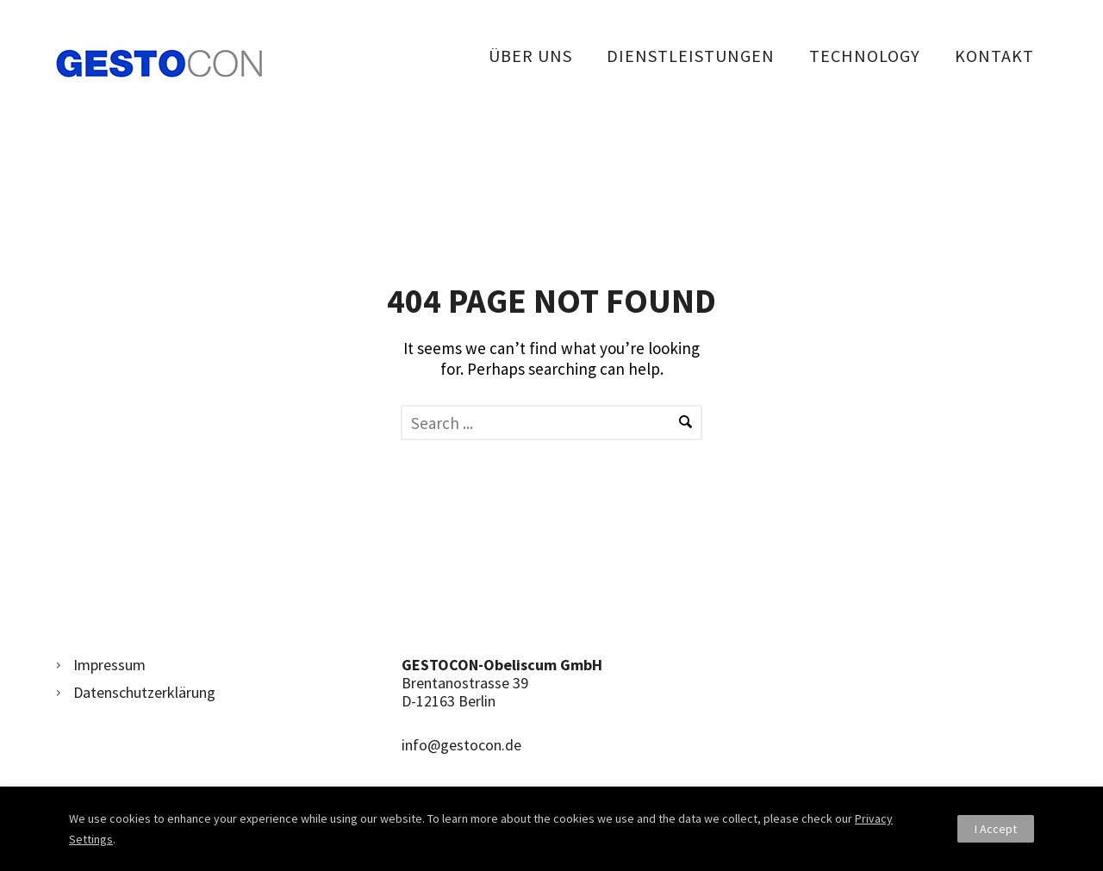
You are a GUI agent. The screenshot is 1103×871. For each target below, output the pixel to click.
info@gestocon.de (461, 745)
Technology (864, 55)
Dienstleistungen (691, 55)
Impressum (109, 665)
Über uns (530, 55)
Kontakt (994, 55)
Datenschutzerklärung (144, 692)
